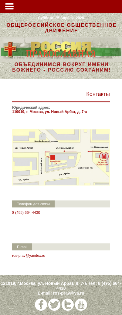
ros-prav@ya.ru (68, 293)
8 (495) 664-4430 (26, 213)
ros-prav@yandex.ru (28, 255)
